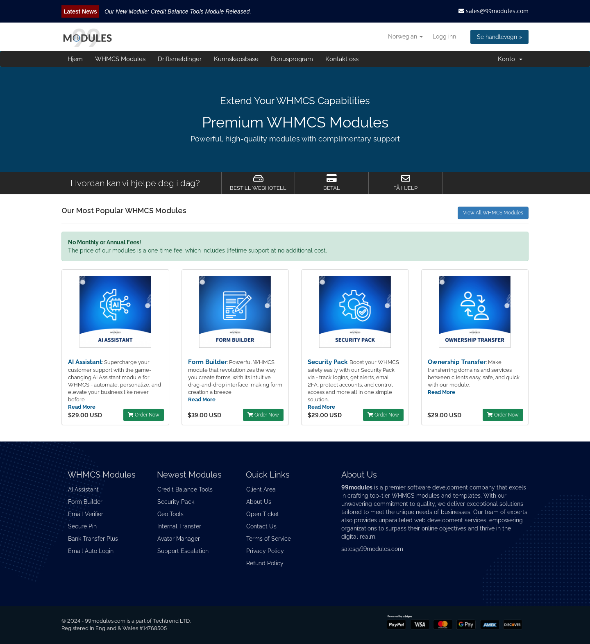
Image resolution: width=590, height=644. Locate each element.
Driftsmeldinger (180, 59)
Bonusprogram (292, 59)
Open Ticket (262, 514)
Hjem (75, 59)
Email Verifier (85, 514)
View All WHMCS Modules (493, 213)
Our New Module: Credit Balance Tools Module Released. (177, 11)
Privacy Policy (265, 551)
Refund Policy (265, 563)
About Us (258, 501)
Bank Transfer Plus (93, 538)
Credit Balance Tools (185, 489)
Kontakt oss (342, 59)
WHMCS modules (416, 495)
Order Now (143, 415)
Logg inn (444, 36)
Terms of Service (268, 538)
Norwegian (405, 36)
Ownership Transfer (457, 362)
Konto (510, 59)
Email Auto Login (90, 551)
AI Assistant (85, 362)
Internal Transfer (179, 526)
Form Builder (207, 362)
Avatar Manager (178, 538)
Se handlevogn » (499, 37)
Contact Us (261, 526)
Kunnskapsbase (236, 59)
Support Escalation (183, 551)
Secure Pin (82, 526)
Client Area (261, 489)
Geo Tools (170, 514)
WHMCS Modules (120, 59)
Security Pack (327, 362)
